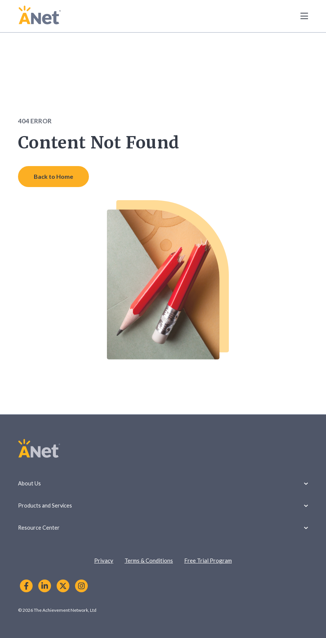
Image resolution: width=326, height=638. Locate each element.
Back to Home (53, 176)
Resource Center (163, 527)
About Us (163, 483)
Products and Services (163, 505)
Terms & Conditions (149, 560)
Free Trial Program (208, 560)
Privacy (103, 560)
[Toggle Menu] (300, 16)
